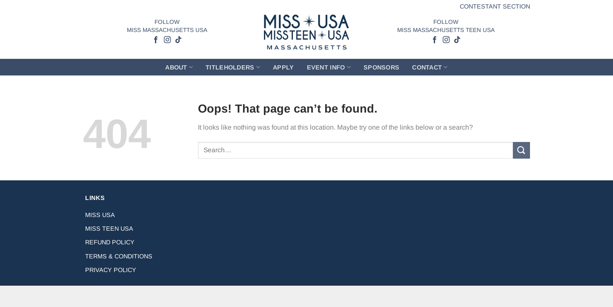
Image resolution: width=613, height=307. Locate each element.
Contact (430, 67)
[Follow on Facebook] (155, 40)
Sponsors (381, 67)
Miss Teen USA (109, 228)
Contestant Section (495, 6)
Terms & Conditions (118, 256)
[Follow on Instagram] (166, 40)
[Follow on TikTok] (178, 40)
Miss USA (100, 214)
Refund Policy (110, 242)
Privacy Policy (110, 269)
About (179, 67)
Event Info (329, 67)
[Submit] (521, 150)
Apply (283, 67)
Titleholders (233, 67)
